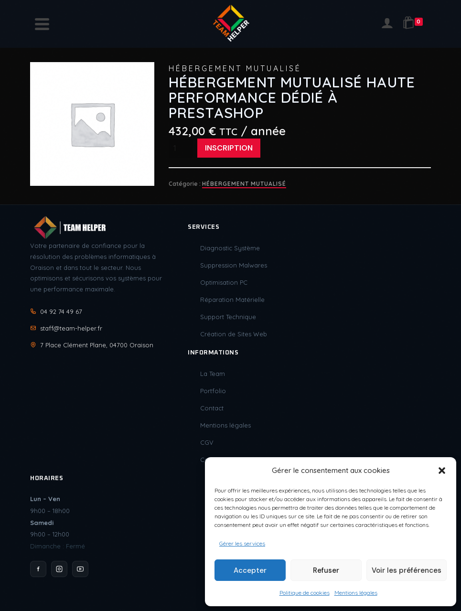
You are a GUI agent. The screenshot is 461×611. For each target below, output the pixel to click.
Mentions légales (355, 592)
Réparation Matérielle (232, 299)
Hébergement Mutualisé (244, 183)
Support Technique (228, 317)
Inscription (229, 148)
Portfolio (213, 391)
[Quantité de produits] (181, 148)
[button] (442, 470)
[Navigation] (42, 24)
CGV (207, 442)
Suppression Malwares (233, 265)
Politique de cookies (304, 592)
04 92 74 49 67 (56, 311)
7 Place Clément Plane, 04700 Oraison (91, 345)
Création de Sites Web (233, 334)
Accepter (250, 570)
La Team (212, 373)
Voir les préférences (406, 570)
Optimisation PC (223, 282)
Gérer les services (242, 543)
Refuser (326, 570)
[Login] (387, 24)
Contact (212, 408)
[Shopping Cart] (414, 24)
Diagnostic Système (230, 248)
